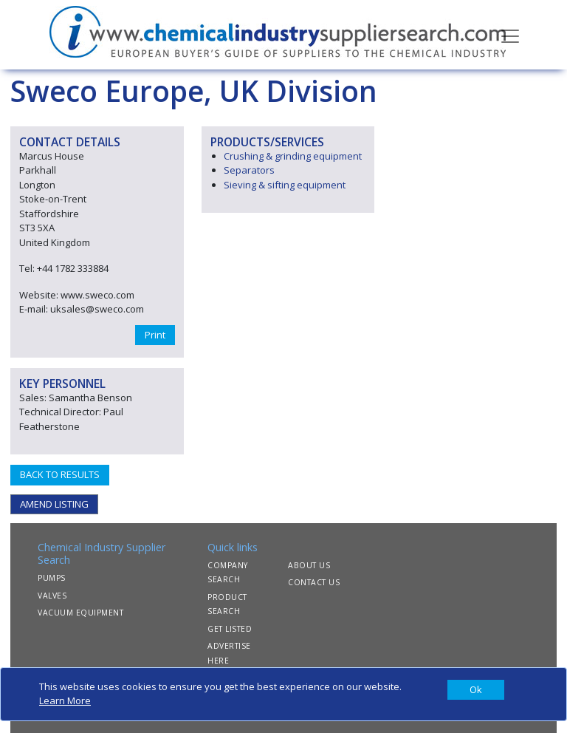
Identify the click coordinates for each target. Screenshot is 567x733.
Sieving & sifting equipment (285, 184)
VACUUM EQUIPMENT (80, 612)
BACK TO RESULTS (60, 474)
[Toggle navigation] (510, 34)
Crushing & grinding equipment (293, 156)
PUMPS (52, 578)
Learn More (65, 700)
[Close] (475, 690)
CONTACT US (314, 582)
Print (155, 334)
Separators (249, 170)
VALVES (52, 595)
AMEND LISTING (54, 504)
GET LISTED (229, 629)
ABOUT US (309, 565)
